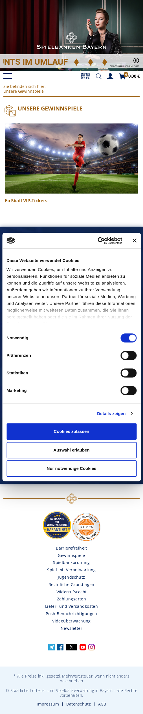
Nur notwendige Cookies (71, 468)
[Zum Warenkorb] (129, 76)
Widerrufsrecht (71, 591)
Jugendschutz (71, 577)
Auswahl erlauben (71, 450)
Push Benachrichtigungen (71, 613)
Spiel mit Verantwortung (71, 569)
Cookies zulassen (71, 431)
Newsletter (71, 628)
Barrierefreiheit (71, 548)
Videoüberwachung (71, 621)
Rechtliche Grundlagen (71, 584)
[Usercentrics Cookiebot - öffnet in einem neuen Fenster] (97, 240)
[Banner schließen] (135, 241)
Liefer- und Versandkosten (71, 606)
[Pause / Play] (136, 62)
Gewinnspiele (71, 555)
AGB (102, 704)
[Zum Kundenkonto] (110, 76)
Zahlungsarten (71, 599)
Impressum (48, 704)
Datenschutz (78, 704)
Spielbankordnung (71, 562)
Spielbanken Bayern (71, 41)
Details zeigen (111, 413)
